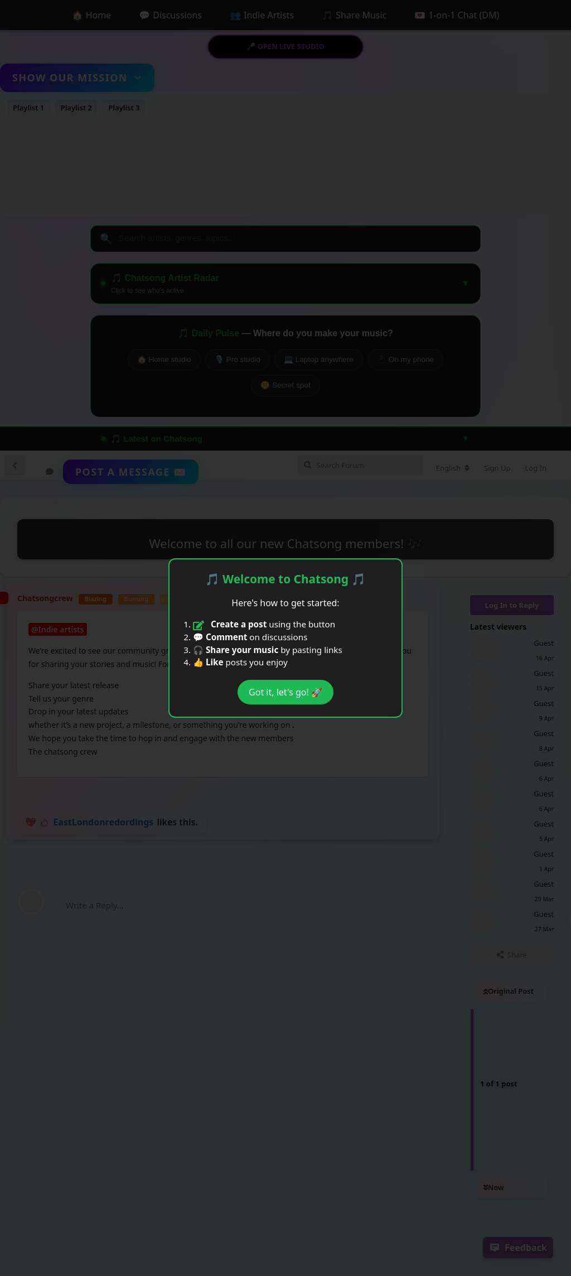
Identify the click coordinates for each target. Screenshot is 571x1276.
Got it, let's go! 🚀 (285, 692)
